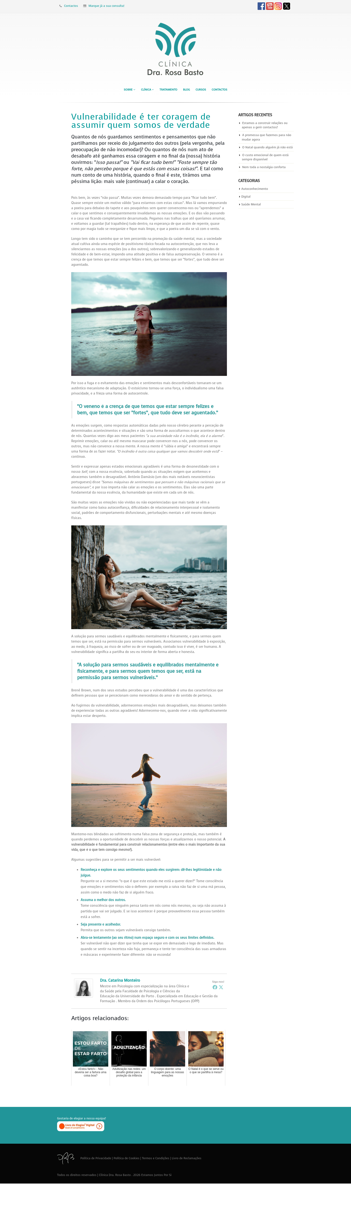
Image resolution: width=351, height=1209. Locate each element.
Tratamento (168, 89)
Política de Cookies (127, 1158)
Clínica (146, 89)
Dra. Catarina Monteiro (120, 980)
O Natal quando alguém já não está (267, 147)
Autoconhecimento (254, 189)
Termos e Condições (155, 1158)
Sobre (128, 89)
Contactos (68, 6)
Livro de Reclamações (186, 1158)
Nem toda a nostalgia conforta (264, 167)
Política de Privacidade (95, 1158)
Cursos (201, 89)
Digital (246, 197)
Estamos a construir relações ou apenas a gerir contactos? (265, 125)
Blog (186, 89)
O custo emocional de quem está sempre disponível (265, 157)
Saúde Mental (251, 205)
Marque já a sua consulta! (103, 6)
